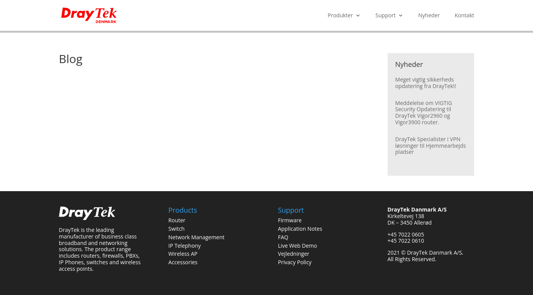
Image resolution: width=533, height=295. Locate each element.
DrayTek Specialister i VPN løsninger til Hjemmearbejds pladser (430, 145)
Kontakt (464, 16)
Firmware (290, 220)
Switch (176, 228)
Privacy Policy (294, 262)
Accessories (183, 262)
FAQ (283, 237)
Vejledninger (294, 253)
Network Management (196, 237)
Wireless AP (183, 253)
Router (176, 220)
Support (385, 16)
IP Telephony (184, 245)
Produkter (340, 16)
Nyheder (429, 16)
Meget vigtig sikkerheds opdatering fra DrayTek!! (425, 83)
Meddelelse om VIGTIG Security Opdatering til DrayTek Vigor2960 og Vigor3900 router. (423, 112)
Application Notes (300, 228)
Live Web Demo (297, 245)
